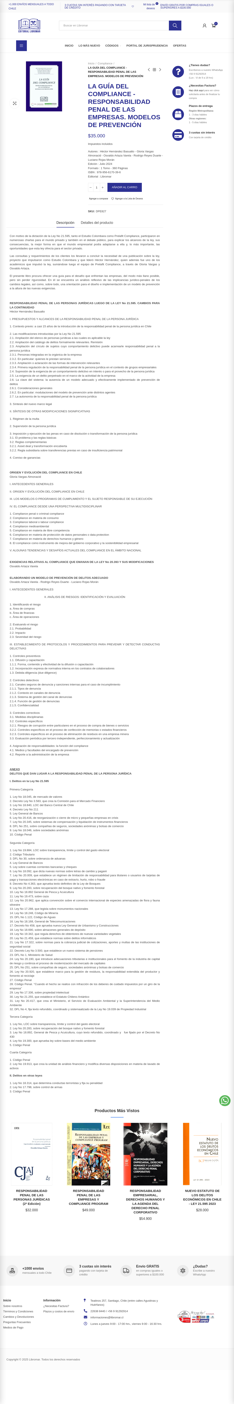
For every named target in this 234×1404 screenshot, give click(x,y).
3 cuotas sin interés (202, 132)
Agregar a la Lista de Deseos (129, 198)
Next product (160, 70)
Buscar (175, 25)
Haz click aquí (196, 90)
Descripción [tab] (66, 222)
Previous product (149, 70)
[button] (225, 1100)
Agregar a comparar (98, 198)
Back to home (154, 70)
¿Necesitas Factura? (202, 85)
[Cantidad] (96, 187)
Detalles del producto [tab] (97, 222)
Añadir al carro (124, 187)
